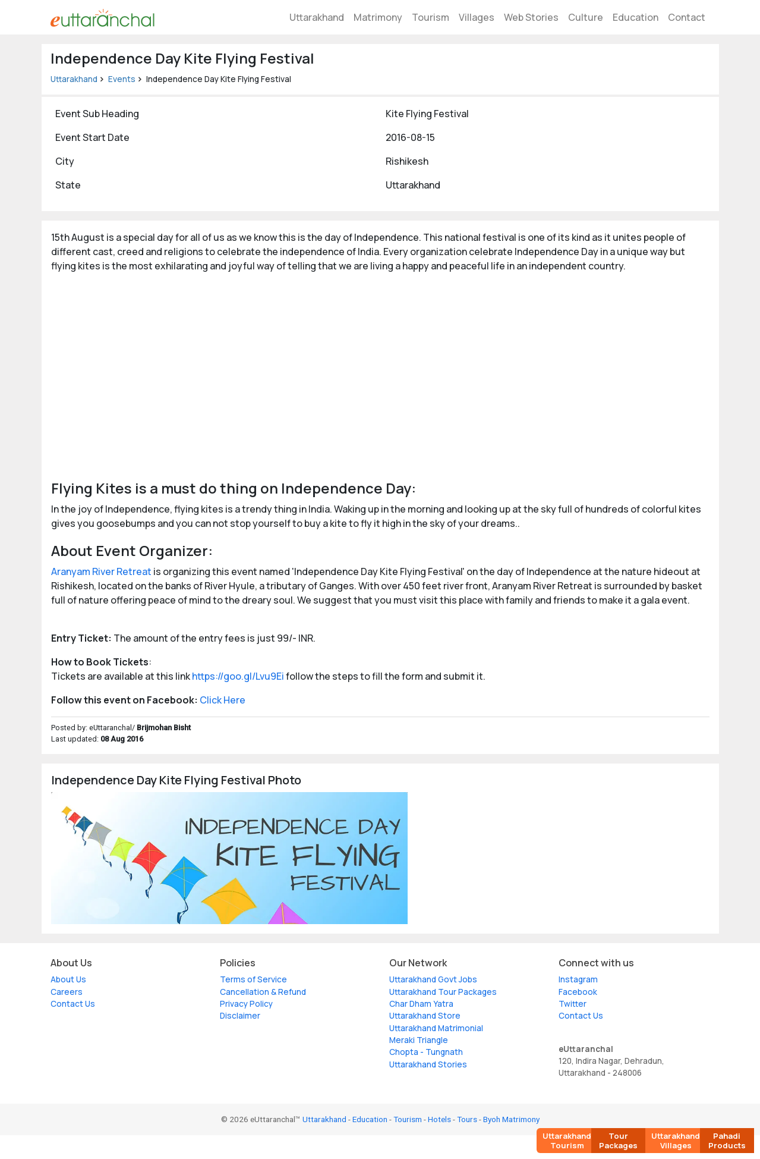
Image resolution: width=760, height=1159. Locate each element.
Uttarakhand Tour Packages (443, 992)
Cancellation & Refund (263, 992)
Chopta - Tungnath (426, 1052)
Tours (467, 1119)
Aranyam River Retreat (101, 571)
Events (121, 79)
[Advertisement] (380, 375)
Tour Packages (618, 1140)
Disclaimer (240, 1015)
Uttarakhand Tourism (567, 1140)
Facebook (578, 992)
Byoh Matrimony (511, 1119)
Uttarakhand (316, 17)
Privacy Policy (246, 1003)
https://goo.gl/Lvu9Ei (238, 676)
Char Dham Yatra (421, 1003)
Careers (67, 992)
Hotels (439, 1119)
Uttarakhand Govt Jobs (433, 979)
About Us (68, 979)
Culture (585, 17)
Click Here (222, 699)
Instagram (578, 979)
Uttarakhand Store (425, 1015)
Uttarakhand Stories (428, 1064)
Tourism (430, 17)
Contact (686, 17)
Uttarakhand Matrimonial (436, 1028)
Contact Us (73, 1003)
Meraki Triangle (418, 1040)
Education (635, 17)
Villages (476, 17)
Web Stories (531, 17)
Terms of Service (253, 979)
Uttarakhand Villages (675, 1140)
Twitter (572, 1003)
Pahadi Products (727, 1140)
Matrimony (378, 17)
